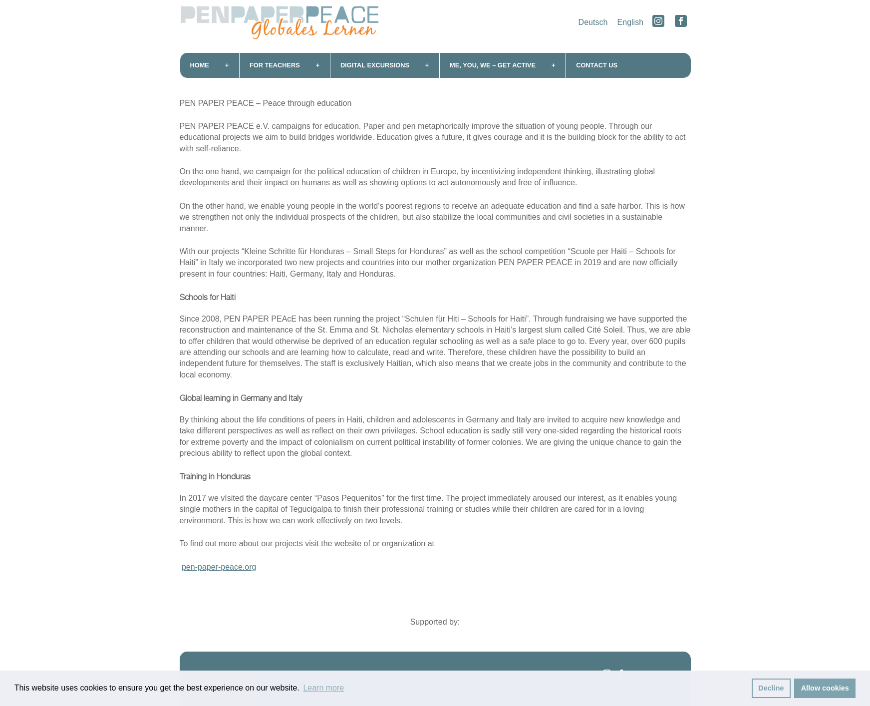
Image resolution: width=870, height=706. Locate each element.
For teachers (275, 65)
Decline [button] (771, 688)
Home (199, 65)
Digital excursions (374, 65)
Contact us (596, 65)
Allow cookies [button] (825, 688)
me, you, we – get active (493, 65)
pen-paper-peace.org (219, 567)
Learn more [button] (323, 688)
